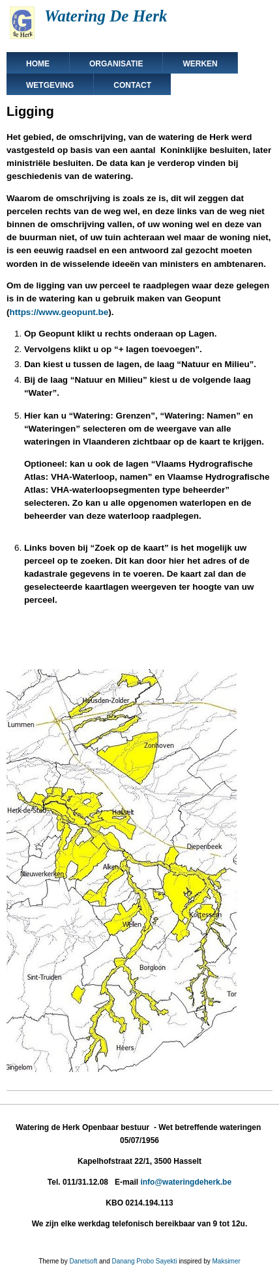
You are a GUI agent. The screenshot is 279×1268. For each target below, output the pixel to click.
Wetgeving (50, 85)
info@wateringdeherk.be (185, 1182)
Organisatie (116, 63)
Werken (200, 63)
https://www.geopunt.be (58, 312)
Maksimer (226, 1261)
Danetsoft (83, 1261)
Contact (132, 85)
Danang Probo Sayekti (144, 1261)
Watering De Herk (105, 16)
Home (38, 63)
